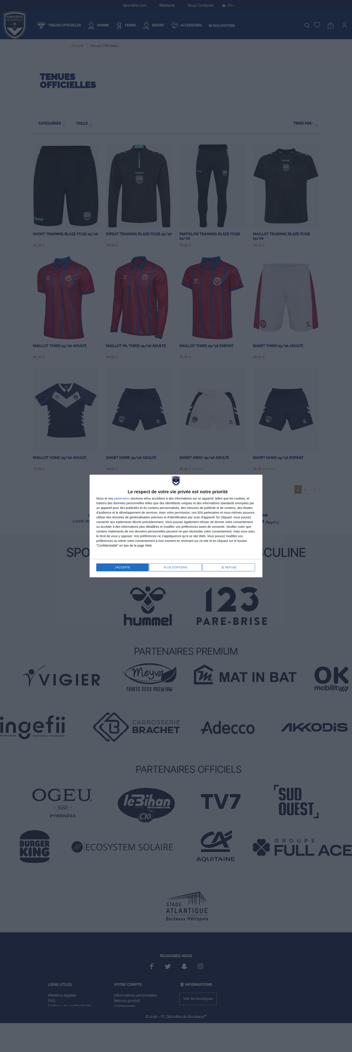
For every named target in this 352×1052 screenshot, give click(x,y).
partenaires (122, 498)
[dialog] (176, 526)
